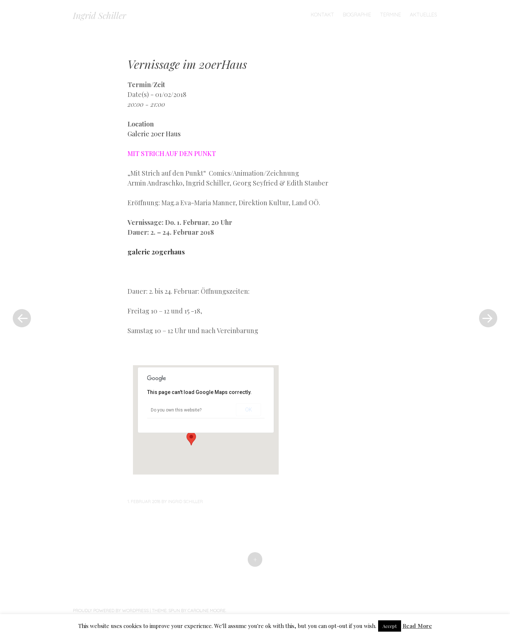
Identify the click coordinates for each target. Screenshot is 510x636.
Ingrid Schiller (99, 15)
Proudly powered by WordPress (111, 610)
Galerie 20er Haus (154, 133)
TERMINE (390, 14)
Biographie (357, 14)
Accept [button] (389, 626)
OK (248, 410)
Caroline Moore (206, 610)
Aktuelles (423, 14)
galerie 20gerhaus (156, 251)
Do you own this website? (176, 410)
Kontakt (322, 14)
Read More (417, 625)
